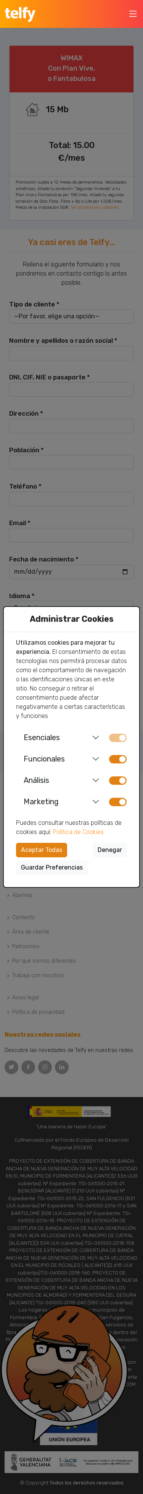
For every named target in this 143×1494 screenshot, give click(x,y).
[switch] (118, 759)
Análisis (36, 780)
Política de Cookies (78, 832)
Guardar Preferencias (52, 867)
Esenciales (42, 737)
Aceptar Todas (41, 849)
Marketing (41, 801)
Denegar (110, 849)
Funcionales (44, 758)
